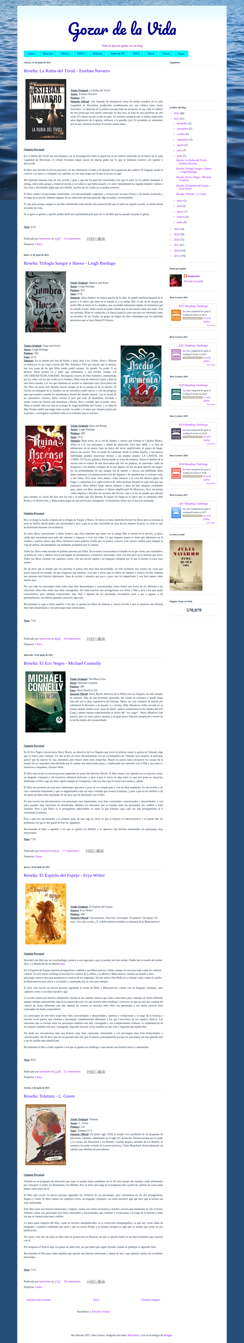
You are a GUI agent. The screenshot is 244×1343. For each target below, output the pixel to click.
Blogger (168, 1335)
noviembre (183, 128)
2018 (177, 239)
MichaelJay (134, 1335)
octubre (181, 134)
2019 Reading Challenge (193, 424)
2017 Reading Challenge (193, 503)
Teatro (151, 53)
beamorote (194, 276)
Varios (166, 53)
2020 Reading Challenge (193, 385)
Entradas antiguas (150, 1299)
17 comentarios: (71, 851)
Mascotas (48, 53)
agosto (181, 145)
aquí (62, 963)
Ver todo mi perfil (193, 281)
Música (65, 53)
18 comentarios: (73, 638)
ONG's (81, 53)
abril (179, 206)
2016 (177, 250)
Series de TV (118, 53)
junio (180, 155)
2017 (177, 245)
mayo (180, 200)
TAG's (136, 53)
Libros (31, 53)
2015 (177, 256)
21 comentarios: (73, 1071)
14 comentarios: (73, 238)
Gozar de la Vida (122, 28)
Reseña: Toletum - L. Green (49, 1096)
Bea (184, 311)
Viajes (181, 53)
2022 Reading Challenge (193, 306)
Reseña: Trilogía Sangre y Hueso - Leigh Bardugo (70, 263)
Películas (98, 53)
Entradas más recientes (39, 1299)
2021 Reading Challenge (193, 345)
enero (180, 222)
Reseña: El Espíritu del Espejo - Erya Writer (64, 875)
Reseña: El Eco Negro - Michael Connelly (62, 663)
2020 (177, 229)
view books (210, 325)
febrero (181, 216)
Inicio (96, 1299)
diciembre (182, 123)
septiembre (183, 139)
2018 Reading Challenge (193, 464)
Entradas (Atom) (101, 1311)
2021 (177, 118)
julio (179, 150)
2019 (177, 234)
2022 (177, 113)
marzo (180, 211)
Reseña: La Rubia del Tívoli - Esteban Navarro (67, 70)
